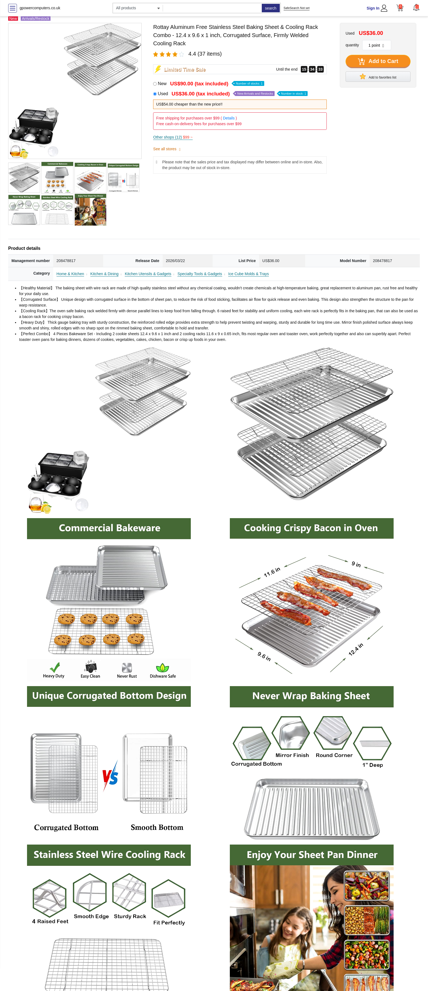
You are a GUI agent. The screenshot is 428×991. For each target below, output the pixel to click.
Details (229, 118)
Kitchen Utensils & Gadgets (148, 274)
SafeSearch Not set (297, 8)
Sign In (373, 8)
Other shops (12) (172, 137)
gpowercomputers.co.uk (40, 8)
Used (233, 94)
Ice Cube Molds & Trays (248, 274)
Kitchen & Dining (104, 274)
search (271, 8)
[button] (416, 7)
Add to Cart (378, 61)
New (211, 83)
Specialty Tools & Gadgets (199, 274)
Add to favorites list (378, 76)
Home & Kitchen (70, 274)
